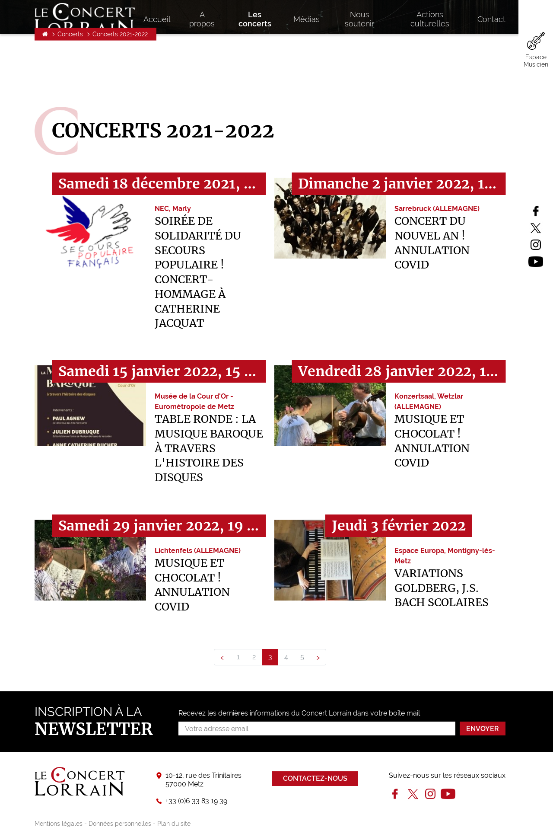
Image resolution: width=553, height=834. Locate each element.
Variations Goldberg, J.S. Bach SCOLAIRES (441, 588)
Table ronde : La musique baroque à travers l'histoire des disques (209, 448)
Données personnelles (120, 823)
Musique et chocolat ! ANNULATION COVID (432, 441)
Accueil (45, 80)
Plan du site (174, 823)
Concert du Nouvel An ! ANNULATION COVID (432, 243)
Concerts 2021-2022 (120, 80)
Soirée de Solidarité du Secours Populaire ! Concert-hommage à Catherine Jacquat (198, 272)
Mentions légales (59, 823)
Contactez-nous (315, 778)
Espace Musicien (536, 61)
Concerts (70, 80)
